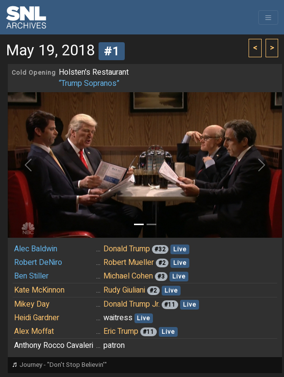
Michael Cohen (128, 276)
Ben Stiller (31, 276)
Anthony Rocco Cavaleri (53, 345)
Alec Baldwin (35, 249)
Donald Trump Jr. (131, 304)
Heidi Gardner (36, 318)
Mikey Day (32, 304)
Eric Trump (120, 331)
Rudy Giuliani (124, 290)
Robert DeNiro (38, 262)
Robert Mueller (128, 262)
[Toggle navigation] (268, 17)
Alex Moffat (34, 331)
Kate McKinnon (39, 290)
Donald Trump (126, 249)
